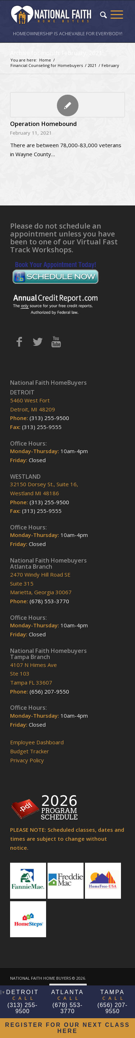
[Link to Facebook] (19, 342)
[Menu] (117, 14)
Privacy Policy (27, 760)
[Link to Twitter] (37, 342)
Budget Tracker (29, 751)
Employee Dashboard (37, 742)
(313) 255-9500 (49, 417)
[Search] (103, 14)
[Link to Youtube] (56, 342)
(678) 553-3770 (49, 601)
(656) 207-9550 (49, 691)
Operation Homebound (43, 123)
